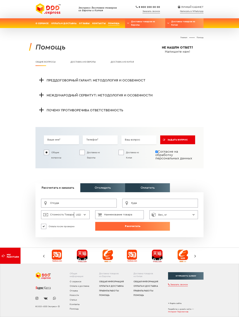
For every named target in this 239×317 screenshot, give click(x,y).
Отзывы (84, 23)
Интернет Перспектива (178, 312)
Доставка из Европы (83, 62)
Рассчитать (132, 226)
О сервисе (42, 23)
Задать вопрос (175, 140)
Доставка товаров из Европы (143, 23)
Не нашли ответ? (177, 49)
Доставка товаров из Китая (183, 23)
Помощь (114, 23)
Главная (183, 37)
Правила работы (109, 291)
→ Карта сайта (174, 303)
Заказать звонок (151, 11)
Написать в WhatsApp (192, 11)
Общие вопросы (45, 62)
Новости (74, 295)
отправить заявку (186, 276)
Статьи (73, 300)
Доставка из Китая (122, 62)
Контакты (99, 23)
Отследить (103, 187)
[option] (57, 256)
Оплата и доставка (64, 23)
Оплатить (148, 187)
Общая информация (111, 281)
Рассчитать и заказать (58, 187)
